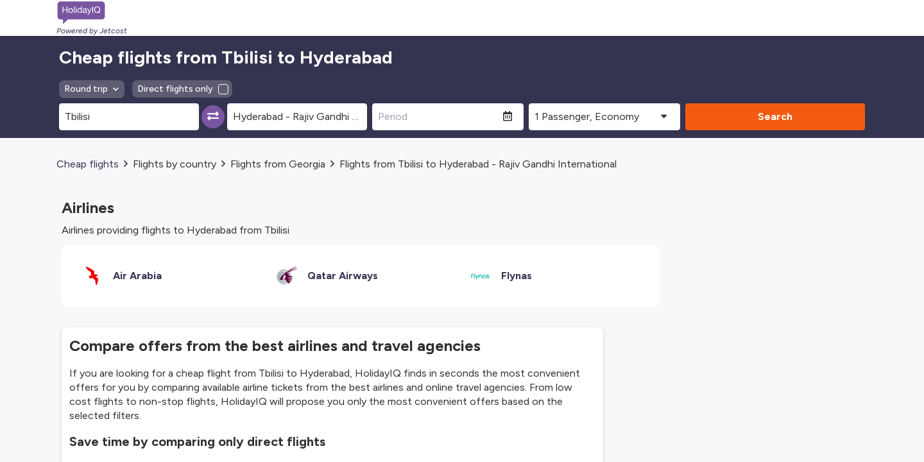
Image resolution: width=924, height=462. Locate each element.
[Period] (437, 116)
